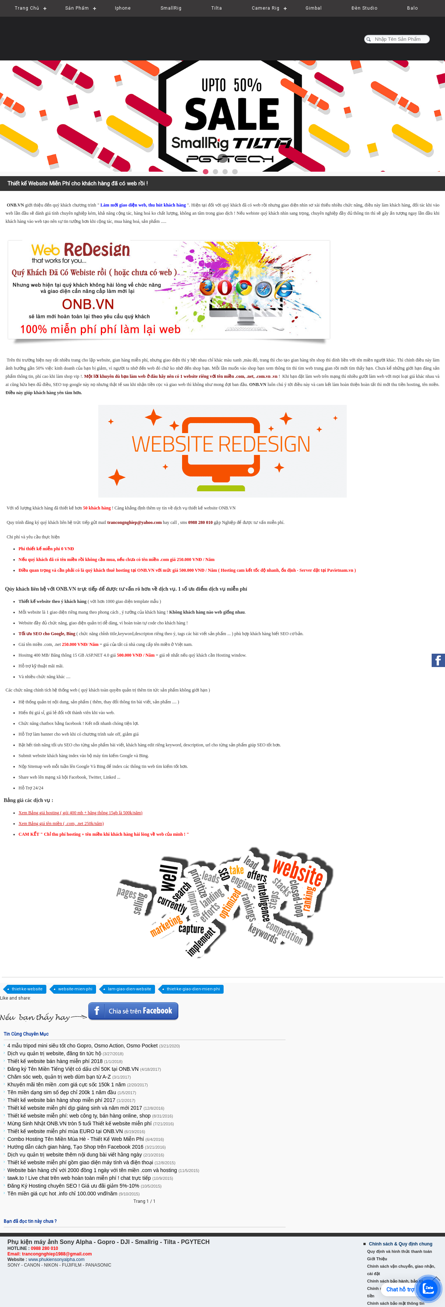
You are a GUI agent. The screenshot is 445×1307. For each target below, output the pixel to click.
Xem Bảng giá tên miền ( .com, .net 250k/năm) (61, 823)
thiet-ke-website (27, 989)
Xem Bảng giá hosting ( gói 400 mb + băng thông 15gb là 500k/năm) (80, 812)
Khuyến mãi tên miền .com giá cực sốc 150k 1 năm (77, 1084)
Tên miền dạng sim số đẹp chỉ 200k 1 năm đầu (71, 1092)
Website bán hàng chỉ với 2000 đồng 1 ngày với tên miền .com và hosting (103, 1170)
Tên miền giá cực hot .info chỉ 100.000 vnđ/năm (73, 1194)
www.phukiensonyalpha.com (56, 1259)
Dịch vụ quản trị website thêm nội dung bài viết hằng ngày (85, 1155)
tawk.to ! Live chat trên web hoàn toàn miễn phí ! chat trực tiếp (90, 1178)
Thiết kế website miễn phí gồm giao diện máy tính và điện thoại (91, 1162)
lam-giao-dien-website (129, 989)
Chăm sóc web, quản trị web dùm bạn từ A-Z (69, 1077)
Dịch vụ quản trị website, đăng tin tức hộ (65, 1053)
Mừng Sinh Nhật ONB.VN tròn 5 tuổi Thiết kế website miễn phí (90, 1123)
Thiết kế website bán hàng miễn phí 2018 (65, 1061)
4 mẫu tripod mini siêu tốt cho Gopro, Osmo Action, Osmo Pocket (93, 1046)
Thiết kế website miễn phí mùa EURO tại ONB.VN (76, 1131)
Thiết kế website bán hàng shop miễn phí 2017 (71, 1100)
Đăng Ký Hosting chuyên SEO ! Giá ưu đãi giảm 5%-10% (84, 1186)
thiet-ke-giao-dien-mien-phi (193, 989)
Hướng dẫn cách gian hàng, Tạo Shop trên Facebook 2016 (86, 1147)
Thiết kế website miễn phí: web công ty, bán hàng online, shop (90, 1116)
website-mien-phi (75, 989)
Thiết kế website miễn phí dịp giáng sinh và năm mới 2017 (85, 1108)
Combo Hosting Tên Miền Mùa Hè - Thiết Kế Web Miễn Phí (85, 1139)
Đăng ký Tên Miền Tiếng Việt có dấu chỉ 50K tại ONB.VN (84, 1069)
